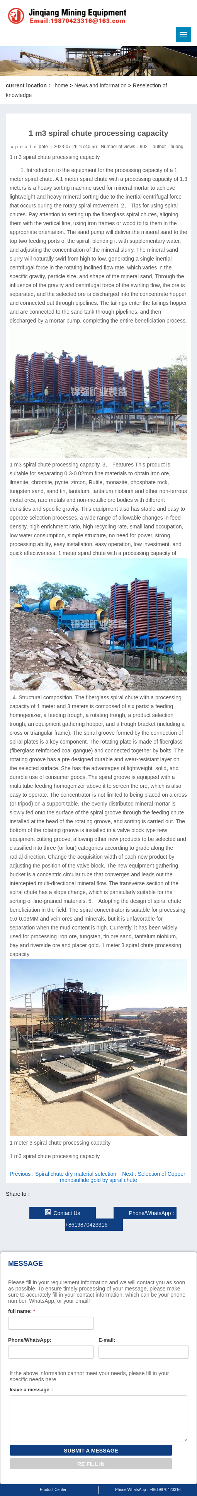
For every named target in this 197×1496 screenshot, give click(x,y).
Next (122, 1177)
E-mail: (106, 1340)
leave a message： (32, 1389)
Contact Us (62, 1213)
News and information (100, 85)
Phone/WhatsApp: (29, 1340)
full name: (21, 1311)
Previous (63, 1174)
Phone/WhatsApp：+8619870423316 (148, 1490)
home (61, 85)
